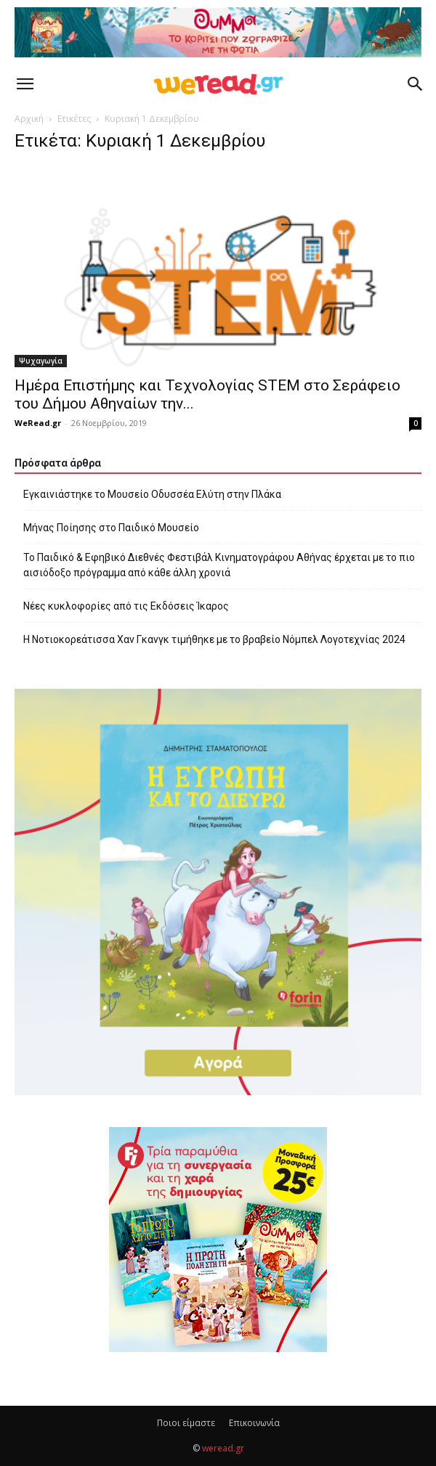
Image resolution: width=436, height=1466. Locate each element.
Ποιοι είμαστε (186, 1423)
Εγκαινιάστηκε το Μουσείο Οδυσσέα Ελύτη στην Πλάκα (152, 494)
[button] (24, 84)
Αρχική (29, 118)
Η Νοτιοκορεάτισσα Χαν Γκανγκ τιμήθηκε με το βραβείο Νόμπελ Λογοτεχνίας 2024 (214, 639)
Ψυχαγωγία (40, 361)
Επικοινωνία (254, 1423)
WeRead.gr (38, 422)
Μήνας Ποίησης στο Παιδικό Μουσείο (111, 527)
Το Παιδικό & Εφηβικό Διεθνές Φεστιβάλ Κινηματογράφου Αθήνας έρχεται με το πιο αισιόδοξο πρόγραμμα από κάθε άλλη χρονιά (219, 565)
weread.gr (223, 1448)
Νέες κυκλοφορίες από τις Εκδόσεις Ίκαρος (126, 606)
